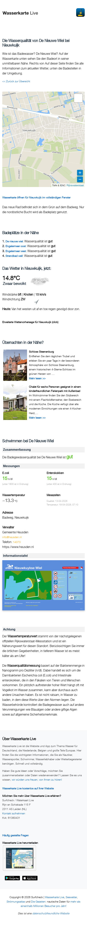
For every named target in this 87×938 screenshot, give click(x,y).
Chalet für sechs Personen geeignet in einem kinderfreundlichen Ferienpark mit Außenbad (55, 388)
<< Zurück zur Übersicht (16, 81)
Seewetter (71, 897)
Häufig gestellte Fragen (15, 835)
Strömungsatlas (16, 901)
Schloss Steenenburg (41, 351)
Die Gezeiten (38, 901)
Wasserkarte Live (54, 897)
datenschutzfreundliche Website (50, 913)
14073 (17, 542)
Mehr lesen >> (37, 378)
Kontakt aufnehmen (13, 813)
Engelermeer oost (16, 246)
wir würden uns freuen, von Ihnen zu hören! (37, 779)
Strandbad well (14, 255)
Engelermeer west (16, 251)
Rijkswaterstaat (75, 185)
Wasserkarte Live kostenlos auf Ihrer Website (28, 788)
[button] (78, 98)
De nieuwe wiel (14, 241)
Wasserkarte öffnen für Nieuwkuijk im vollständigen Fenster (36, 197)
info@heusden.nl (12, 537)
